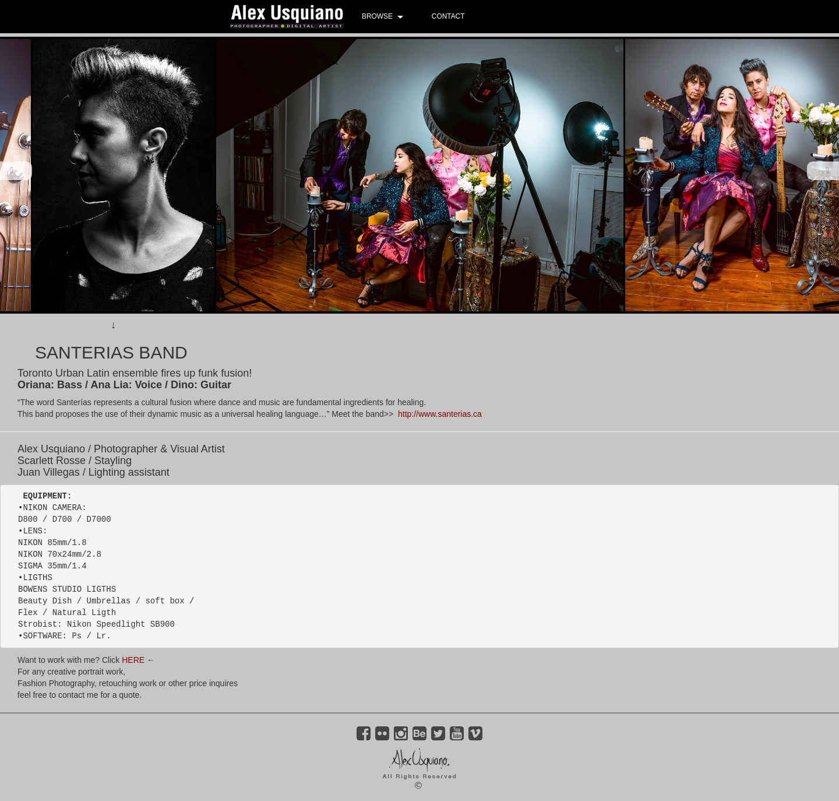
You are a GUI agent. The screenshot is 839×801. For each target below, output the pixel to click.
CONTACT (448, 16)
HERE (133, 660)
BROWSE (377, 16)
